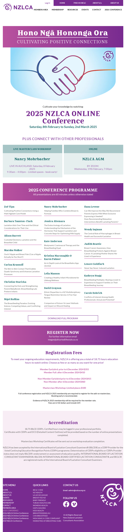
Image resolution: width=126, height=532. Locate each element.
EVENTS (6, 498)
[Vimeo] (74, 504)
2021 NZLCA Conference (12, 521)
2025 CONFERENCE (10, 511)
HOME (5, 490)
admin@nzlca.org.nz (76, 490)
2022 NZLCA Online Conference (16, 518)
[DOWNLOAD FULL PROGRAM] (63, 318)
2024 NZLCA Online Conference (16, 513)
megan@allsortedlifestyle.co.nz (63, 339)
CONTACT (7, 505)
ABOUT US (7, 495)
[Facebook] (66, 504)
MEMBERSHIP (8, 503)
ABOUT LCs (7, 492)
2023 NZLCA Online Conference (16, 516)
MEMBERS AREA (9, 508)
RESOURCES (8, 500)
